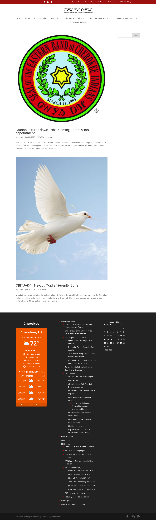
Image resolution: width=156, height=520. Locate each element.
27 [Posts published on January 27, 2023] (118, 343)
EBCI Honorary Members (75, 493)
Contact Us (89, 2)
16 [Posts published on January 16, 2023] (105, 339)
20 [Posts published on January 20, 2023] (118, 339)
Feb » (111, 350)
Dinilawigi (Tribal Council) (75, 337)
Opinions (80, 18)
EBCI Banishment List (77, 426)
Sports (27, 18)
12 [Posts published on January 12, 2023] (114, 335)
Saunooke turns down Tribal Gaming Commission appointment (52, 131)
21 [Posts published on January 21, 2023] (121, 339)
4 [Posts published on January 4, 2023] (110, 332)
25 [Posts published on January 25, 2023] (111, 343)
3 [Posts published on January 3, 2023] (107, 332)
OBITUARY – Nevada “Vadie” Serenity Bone (47, 285)
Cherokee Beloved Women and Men (79, 447)
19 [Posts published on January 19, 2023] (114, 339)
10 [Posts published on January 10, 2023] (108, 335)
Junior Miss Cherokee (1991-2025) (81, 485)
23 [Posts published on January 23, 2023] (105, 343)
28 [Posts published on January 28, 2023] (121, 343)
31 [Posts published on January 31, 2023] (108, 346)
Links (90, 18)
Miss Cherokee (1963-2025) (79, 474)
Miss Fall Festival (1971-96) (79, 478)
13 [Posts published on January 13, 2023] (118, 335)
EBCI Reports (70, 374)
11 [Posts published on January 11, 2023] (111, 335)
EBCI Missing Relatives (78, 23)
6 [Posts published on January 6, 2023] (117, 332)
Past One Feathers (102, 18)
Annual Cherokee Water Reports (81, 376)
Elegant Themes (32, 516)
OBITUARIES (42, 289)
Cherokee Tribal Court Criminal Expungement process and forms (81, 406)
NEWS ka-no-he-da (44, 137)
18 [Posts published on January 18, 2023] (111, 339)
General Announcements (126, 18)
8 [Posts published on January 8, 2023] (123, 332)
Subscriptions (113, 2)
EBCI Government (61, 2)
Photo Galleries (77, 2)
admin (20, 137)
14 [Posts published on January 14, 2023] (121, 335)
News (19, 18)
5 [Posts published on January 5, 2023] (113, 332)
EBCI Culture (99, 2)
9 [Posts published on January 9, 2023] (104, 335)
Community (54, 18)
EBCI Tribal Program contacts (130, 2)
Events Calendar (39, 18)
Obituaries (69, 18)
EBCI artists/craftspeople (75, 450)
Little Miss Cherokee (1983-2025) (81, 489)
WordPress (56, 516)
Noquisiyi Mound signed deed (77, 497)
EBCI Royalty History (73, 467)
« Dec (105, 350)
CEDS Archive (73, 380)
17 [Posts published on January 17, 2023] (108, 339)
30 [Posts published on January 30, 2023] (105, 346)
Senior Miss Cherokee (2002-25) (81, 470)
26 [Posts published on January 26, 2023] (114, 343)
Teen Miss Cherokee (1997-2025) (81, 482)
